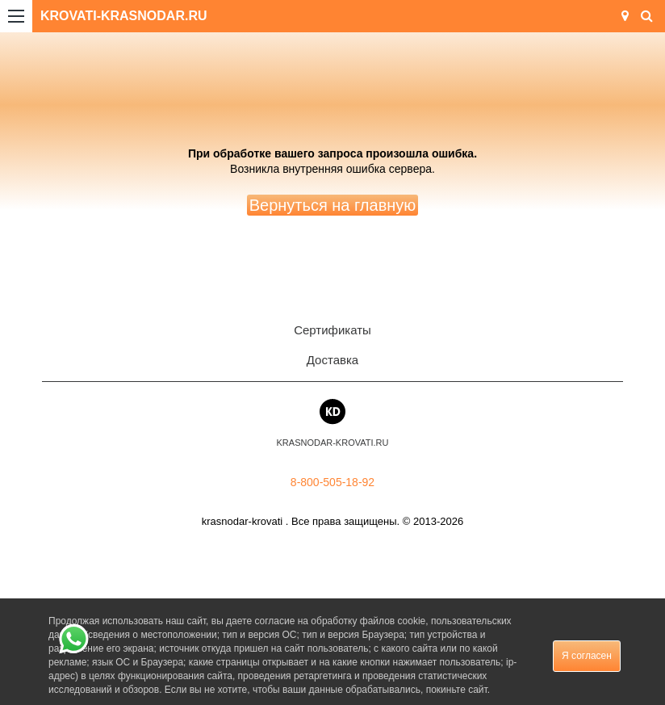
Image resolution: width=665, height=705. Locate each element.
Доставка (332, 360)
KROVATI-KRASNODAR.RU (123, 16)
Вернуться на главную (332, 205)
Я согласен (587, 655)
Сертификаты (332, 330)
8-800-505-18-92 (332, 482)
